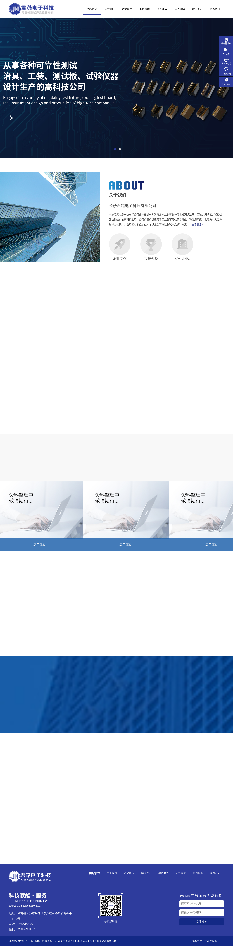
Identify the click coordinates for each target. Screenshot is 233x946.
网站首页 (94, 873)
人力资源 (181, 873)
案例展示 (146, 873)
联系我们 (215, 873)
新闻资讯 (198, 873)
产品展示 (129, 873)
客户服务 (163, 873)
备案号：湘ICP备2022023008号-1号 (77, 941)
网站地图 (102, 941)
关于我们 (112, 873)
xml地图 (112, 941)
